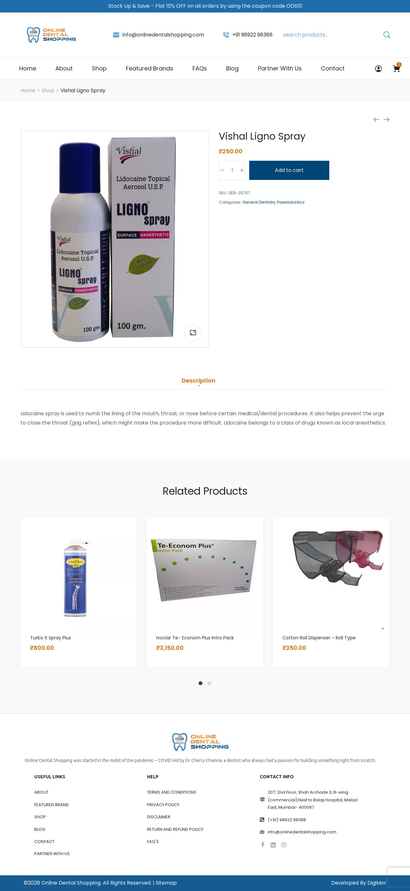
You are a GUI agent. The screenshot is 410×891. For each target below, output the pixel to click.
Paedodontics (291, 202)
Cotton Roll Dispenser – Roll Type (319, 638)
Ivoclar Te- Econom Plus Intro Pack (195, 638)
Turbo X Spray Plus (50, 638)
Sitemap (166, 883)
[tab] (199, 383)
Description (199, 381)
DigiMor (376, 883)
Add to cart (289, 170)
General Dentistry (258, 202)
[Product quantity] (232, 170)
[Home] (28, 90)
